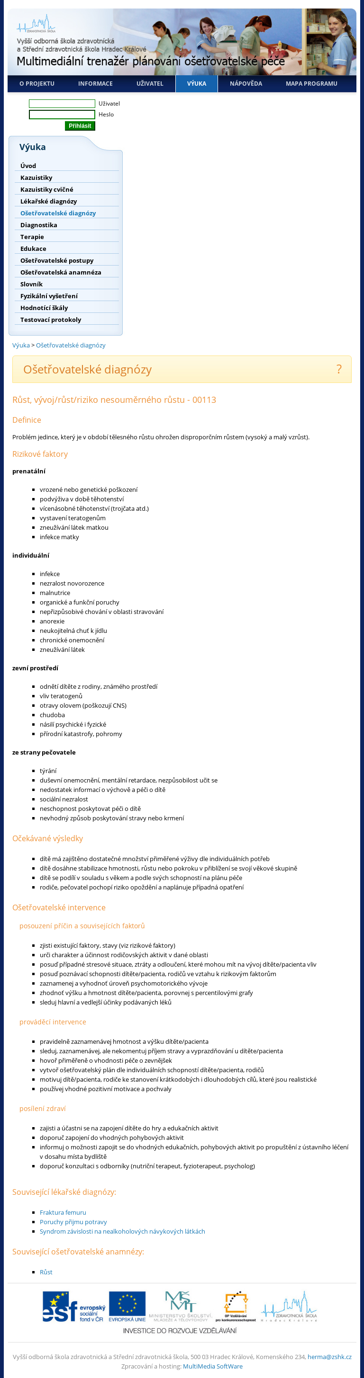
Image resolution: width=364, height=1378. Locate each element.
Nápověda (246, 84)
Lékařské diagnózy (48, 201)
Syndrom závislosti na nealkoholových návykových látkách (122, 1231)
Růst (46, 1272)
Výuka (196, 84)
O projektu (37, 84)
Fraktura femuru (63, 1212)
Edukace (33, 248)
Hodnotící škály (44, 307)
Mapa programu (311, 84)
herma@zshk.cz (330, 1356)
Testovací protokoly (50, 319)
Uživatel (150, 84)
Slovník (31, 284)
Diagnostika (38, 225)
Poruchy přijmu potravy (73, 1222)
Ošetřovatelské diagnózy (58, 213)
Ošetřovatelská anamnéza (60, 272)
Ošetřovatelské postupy (56, 260)
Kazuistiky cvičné (46, 189)
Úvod (28, 165)
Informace (95, 84)
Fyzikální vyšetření (49, 296)
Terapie (32, 236)
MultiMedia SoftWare (213, 1366)
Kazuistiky (36, 177)
